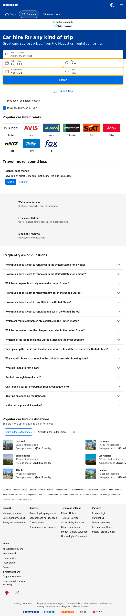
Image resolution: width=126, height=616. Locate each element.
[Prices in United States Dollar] (16, 593)
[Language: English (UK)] (6, 593)
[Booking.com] (10, 5)
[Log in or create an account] (112, 5)
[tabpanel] (63, 459)
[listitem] (11, 130)
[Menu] (121, 5)
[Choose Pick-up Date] (33, 63)
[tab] (18, 432)
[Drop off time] (93, 71)
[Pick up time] (93, 63)
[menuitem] (10, 14)
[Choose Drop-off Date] (33, 71)
